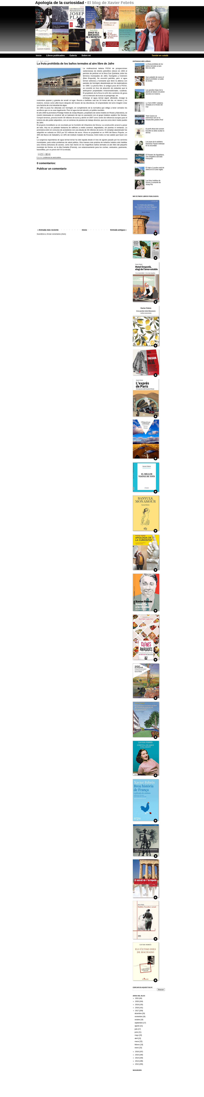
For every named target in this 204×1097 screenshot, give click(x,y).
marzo (137, 1041)
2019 (137, 1004)
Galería (73, 55)
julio (136, 1029)
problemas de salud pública (52, 157)
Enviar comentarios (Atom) (56, 234)
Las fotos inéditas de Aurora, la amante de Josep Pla (153, 182)
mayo (137, 1035)
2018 (137, 1008)
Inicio (39, 55)
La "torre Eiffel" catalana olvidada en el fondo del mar (154, 105)
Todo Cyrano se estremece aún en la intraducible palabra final (154, 118)
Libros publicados (55, 55)
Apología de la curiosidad (60, 2)
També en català (160, 55)
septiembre (139, 1023)
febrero (137, 1045)
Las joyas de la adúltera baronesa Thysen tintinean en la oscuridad (155, 144)
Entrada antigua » (118, 230)
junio (137, 1032)
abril (136, 1038)
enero (137, 1048)
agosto (137, 1026)
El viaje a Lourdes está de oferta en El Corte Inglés (155, 168)
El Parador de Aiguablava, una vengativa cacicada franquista (155, 157)
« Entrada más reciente (48, 230)
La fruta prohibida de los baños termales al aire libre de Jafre (154, 66)
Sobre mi (86, 55)
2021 (137, 998)
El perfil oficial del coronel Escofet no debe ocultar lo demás (155, 131)
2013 (137, 1061)
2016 (137, 1052)
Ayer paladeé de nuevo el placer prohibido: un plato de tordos (155, 79)
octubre (137, 1020)
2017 (137, 1011)
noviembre (139, 1016)
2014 (137, 1058)
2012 (137, 1064)
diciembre (138, 1013)
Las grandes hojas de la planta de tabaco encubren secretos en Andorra (155, 92)
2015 (137, 1055)
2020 (137, 1001)
